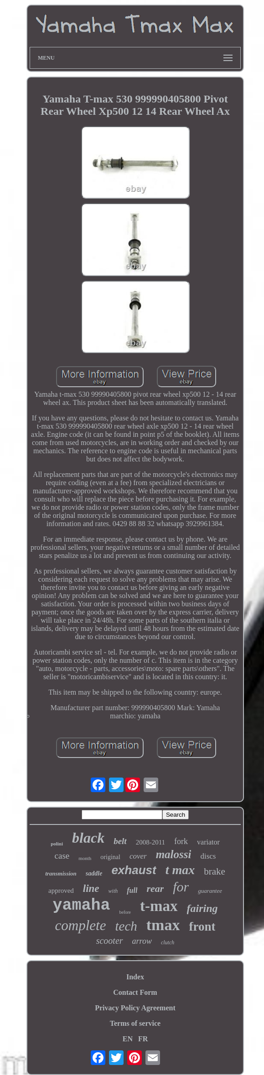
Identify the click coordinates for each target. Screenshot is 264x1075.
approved (61, 890)
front (202, 926)
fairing (202, 908)
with (113, 891)
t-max (158, 906)
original (110, 857)
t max (180, 870)
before (125, 912)
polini (57, 843)
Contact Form (135, 992)
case (62, 855)
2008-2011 (150, 842)
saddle (94, 873)
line (91, 888)
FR (143, 1039)
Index (135, 977)
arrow (142, 941)
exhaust (133, 870)
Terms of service (135, 1023)
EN (128, 1039)
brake (214, 871)
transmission (61, 873)
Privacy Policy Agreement (135, 1008)
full (132, 890)
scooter (109, 941)
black (88, 837)
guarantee (210, 890)
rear (155, 888)
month (84, 858)
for (181, 886)
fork (181, 841)
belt (120, 841)
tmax (163, 924)
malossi (174, 854)
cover (138, 856)
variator (208, 842)
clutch (167, 942)
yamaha (81, 905)
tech (126, 926)
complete (80, 925)
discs (208, 856)
